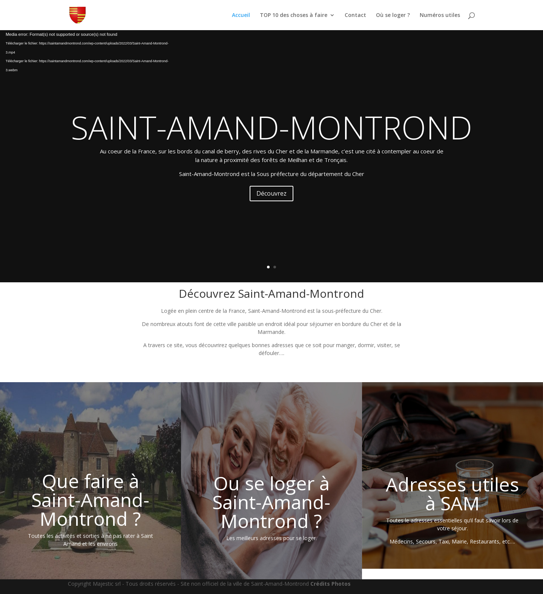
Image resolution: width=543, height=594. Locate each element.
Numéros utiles (440, 15)
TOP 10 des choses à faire (293, 15)
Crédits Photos (330, 583)
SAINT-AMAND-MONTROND (271, 127)
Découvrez (271, 193)
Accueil (241, 15)
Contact (355, 15)
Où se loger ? (393, 15)
